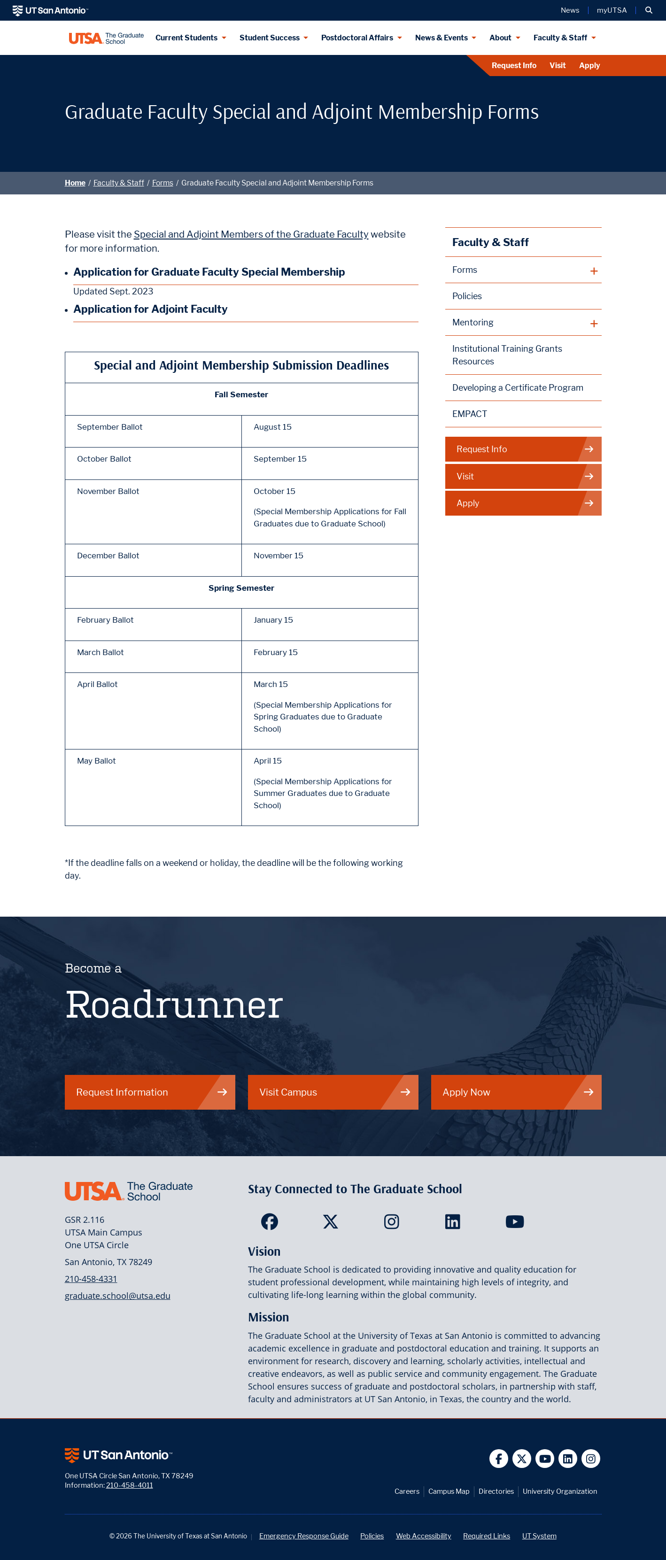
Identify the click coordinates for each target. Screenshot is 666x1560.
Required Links (486, 1536)
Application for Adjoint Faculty (150, 308)
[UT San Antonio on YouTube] (545, 1458)
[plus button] (523, 270)
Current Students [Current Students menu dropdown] (186, 37)
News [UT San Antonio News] (570, 10)
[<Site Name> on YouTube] (516, 1224)
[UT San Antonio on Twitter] (522, 1458)
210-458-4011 (129, 1485)
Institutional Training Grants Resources (507, 355)
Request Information (152, 1092)
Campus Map (449, 1491)
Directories (496, 1491)
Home (75, 182)
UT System (539, 1536)
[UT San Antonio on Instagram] (591, 1458)
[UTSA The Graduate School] (106, 38)
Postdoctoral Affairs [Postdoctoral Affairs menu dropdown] (357, 37)
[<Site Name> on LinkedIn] (454, 1224)
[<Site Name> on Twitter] (332, 1224)
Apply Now (518, 1092)
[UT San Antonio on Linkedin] (568, 1458)
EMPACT (470, 414)
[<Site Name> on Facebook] (271, 1224)
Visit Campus (335, 1092)
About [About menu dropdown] (500, 37)
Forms (162, 182)
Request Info (514, 65)
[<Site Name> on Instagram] (393, 1224)
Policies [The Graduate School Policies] (467, 296)
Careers (407, 1491)
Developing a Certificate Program (517, 388)
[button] (648, 10)
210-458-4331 (91, 1278)
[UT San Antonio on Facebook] (499, 1458)
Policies (372, 1536)
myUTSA (612, 10)
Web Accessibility (423, 1536)
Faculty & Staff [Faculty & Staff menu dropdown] (560, 37)
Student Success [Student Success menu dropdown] (270, 37)
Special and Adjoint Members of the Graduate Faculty (251, 234)
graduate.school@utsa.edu (117, 1295)
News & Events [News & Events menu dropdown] (441, 37)
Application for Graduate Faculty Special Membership (209, 271)
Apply (589, 65)
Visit (558, 65)
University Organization (560, 1491)
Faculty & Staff (118, 182)
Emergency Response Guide (303, 1536)
